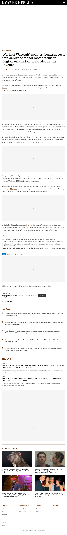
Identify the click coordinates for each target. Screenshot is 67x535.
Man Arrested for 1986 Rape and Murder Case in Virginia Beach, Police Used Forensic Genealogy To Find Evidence (33, 366)
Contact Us (38, 511)
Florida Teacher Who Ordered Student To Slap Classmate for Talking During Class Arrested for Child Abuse (33, 379)
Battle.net (29, 225)
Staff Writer (8, 70)
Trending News (6, 50)
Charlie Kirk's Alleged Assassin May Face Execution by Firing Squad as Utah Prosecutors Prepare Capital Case (48, 470)
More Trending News (10, 448)
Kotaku (4, 88)
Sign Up (42, 295)
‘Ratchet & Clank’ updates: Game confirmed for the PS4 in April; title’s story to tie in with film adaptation (33, 248)
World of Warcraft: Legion (15, 254)
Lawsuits (4, 522)
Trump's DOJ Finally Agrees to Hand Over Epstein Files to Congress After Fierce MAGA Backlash (49, 494)
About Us (38, 508)
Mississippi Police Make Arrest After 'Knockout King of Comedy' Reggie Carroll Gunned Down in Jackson (15, 494)
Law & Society (5, 517)
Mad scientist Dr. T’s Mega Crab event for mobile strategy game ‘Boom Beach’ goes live (28, 239)
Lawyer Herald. (33, 530)
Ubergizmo (13, 189)
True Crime (4, 514)
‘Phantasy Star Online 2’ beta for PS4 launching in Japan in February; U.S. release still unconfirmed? (32, 242)
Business (4, 519)
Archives (4, 508)
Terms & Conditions (23, 508)
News (3, 363)
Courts (3, 525)
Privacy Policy (22, 511)
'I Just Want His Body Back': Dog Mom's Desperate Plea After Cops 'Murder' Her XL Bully (16, 470)
